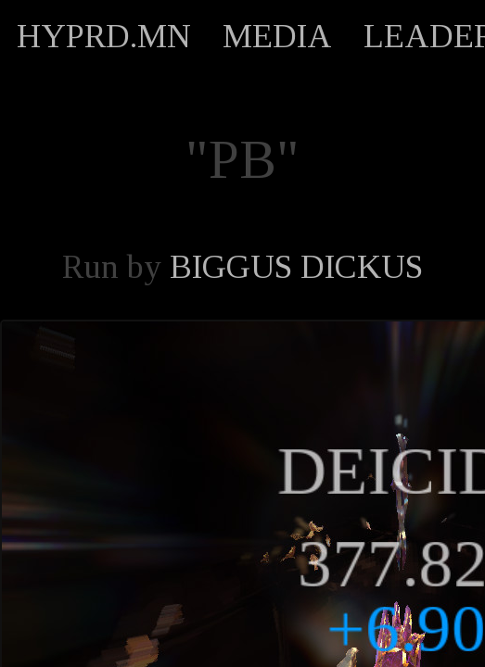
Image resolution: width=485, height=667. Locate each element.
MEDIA (277, 36)
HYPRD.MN (104, 36)
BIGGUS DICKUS (296, 266)
